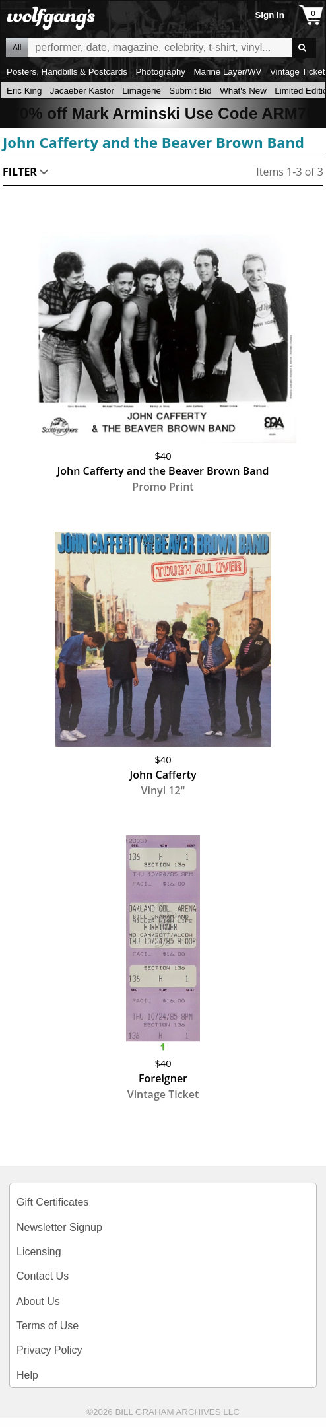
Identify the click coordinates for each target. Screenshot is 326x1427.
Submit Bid (190, 91)
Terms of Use (47, 1325)
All (17, 47)
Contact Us (42, 1276)
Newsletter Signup (59, 1227)
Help (27, 1375)
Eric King (24, 91)
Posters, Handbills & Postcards (67, 72)
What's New (243, 91)
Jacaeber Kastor (82, 91)
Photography (160, 72)
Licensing (38, 1251)
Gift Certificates (52, 1202)
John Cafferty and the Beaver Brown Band (153, 142)
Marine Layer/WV (227, 72)
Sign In (269, 15)
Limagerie (141, 91)
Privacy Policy (49, 1350)
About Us (38, 1301)
